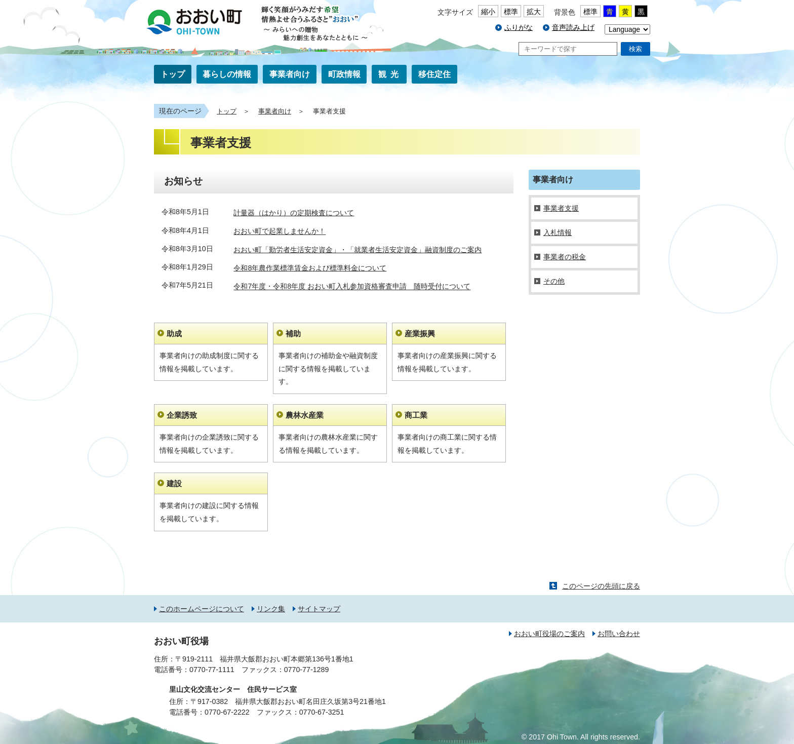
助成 (174, 333)
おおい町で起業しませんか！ (279, 231)
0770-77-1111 (211, 669)
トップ (173, 74)
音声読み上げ (573, 27)
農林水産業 (305, 415)
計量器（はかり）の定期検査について (293, 213)
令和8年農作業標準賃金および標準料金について (309, 268)
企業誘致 (182, 415)
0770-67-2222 (227, 712)
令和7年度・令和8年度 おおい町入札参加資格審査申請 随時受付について (351, 287)
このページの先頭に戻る (601, 586)
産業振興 (420, 333)
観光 (390, 74)
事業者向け (289, 74)
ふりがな (518, 27)
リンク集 (271, 609)
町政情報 (344, 74)
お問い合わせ (619, 634)
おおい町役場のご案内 (549, 634)
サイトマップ (319, 609)
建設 (174, 483)
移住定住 (434, 74)
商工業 (416, 415)
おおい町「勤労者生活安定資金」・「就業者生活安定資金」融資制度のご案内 (357, 250)
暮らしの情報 (227, 74)
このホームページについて (201, 609)
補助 (293, 333)
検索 (635, 49)
